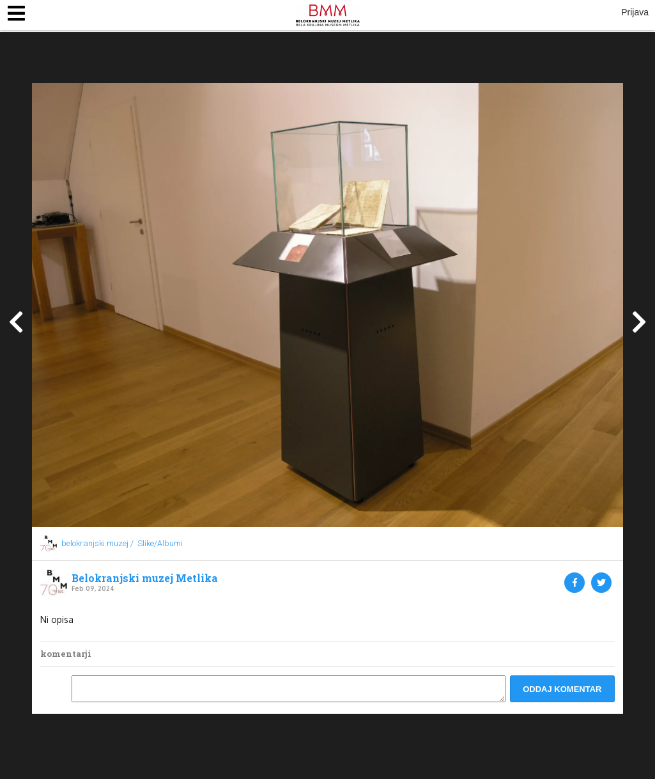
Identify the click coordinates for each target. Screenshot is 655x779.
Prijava (635, 12)
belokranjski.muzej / (97, 543)
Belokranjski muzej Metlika (145, 578)
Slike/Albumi (160, 543)
